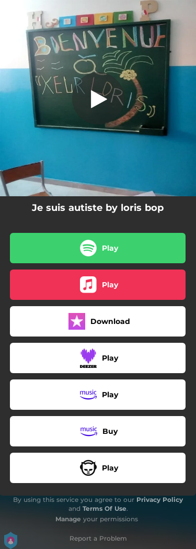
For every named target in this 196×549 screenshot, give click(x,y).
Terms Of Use (104, 508)
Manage (68, 519)
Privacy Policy (159, 499)
